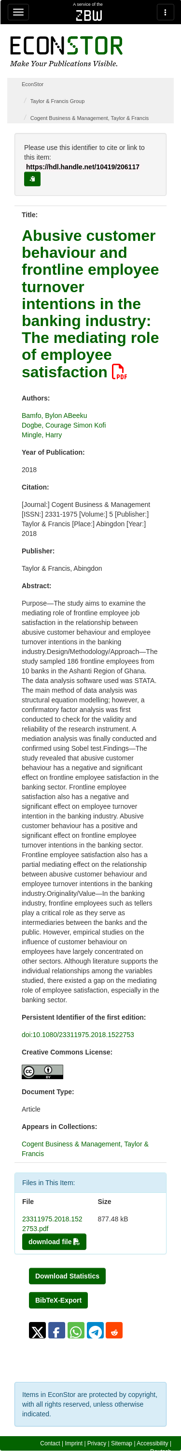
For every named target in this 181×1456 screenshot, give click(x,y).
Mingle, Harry (42, 435)
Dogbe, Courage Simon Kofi (64, 425)
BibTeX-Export (58, 1300)
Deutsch (160, 1451)
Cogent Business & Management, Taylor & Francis (89, 118)
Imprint (74, 1443)
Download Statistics (67, 1276)
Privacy (96, 1443)
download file (54, 1242)
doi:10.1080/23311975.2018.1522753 (78, 1035)
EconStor (32, 84)
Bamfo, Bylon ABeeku (54, 415)
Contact (50, 1443)
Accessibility (152, 1443)
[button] (37, 1330)
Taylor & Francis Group (57, 101)
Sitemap (121, 1443)
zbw (89, 15)
